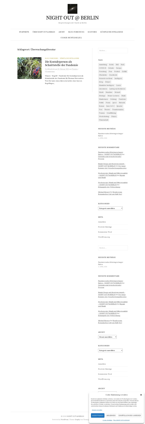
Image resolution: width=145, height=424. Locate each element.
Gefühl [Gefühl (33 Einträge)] (124, 71)
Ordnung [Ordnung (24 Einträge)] (113, 99)
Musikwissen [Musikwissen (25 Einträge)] (103, 99)
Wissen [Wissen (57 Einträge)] (113, 116)
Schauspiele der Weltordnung (109, 187)
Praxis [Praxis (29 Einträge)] (108, 103)
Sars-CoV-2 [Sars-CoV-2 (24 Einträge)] (110, 106)
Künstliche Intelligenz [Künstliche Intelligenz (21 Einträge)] (106, 85)
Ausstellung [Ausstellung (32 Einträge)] (103, 65)
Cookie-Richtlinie (107, 420)
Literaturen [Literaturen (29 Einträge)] (103, 89)
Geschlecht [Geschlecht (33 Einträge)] (113, 75)
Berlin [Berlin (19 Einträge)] (111, 65)
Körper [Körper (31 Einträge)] (107, 82)
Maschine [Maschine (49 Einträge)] (109, 92)
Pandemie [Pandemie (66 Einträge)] (122, 99)
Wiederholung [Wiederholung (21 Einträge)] (104, 116)
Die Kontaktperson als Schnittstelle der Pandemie (61, 63)
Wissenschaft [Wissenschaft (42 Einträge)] (103, 120)
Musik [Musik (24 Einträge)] (123, 96)
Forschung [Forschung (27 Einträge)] (102, 71)
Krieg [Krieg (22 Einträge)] (101, 82)
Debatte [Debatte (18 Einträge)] (111, 68)
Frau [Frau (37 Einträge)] (110, 71)
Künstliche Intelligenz (111, 32)
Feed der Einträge (105, 227)
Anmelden (102, 222)
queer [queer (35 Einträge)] (115, 103)
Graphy (77, 419)
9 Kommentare (50, 71)
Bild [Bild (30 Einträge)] (117, 65)
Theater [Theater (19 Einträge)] (107, 109)
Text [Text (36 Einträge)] (100, 109)
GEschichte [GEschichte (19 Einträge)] (103, 75)
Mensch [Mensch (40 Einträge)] (117, 92)
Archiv (62, 32)
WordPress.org (104, 237)
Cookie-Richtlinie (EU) (71, 38)
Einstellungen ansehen (130, 415)
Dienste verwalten (97, 410)
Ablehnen (111, 415)
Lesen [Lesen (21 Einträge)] (118, 85)
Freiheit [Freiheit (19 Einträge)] (117, 71)
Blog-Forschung (76, 32)
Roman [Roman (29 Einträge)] (101, 106)
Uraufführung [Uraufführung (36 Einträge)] (111, 113)
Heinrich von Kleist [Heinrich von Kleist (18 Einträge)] (105, 78)
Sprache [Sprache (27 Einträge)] (119, 106)
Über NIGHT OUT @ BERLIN (121, 420)
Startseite (24, 32)
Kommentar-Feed (105, 232)
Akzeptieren (97, 415)
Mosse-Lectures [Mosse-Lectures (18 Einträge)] (113, 96)
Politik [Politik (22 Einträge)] (101, 103)
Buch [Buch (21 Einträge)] (122, 65)
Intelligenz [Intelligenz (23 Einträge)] (118, 78)
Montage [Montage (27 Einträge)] (102, 96)
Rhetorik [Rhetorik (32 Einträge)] (122, 103)
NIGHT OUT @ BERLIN (72, 18)
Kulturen (92, 32)
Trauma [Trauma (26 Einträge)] (102, 113)
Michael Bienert (104, 192)
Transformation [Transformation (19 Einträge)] (117, 109)
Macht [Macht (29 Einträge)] (101, 92)
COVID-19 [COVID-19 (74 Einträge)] (102, 68)
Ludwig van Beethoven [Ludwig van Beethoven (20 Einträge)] (117, 89)
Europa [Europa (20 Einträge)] (118, 68)
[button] (141, 395)
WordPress (64, 419)
